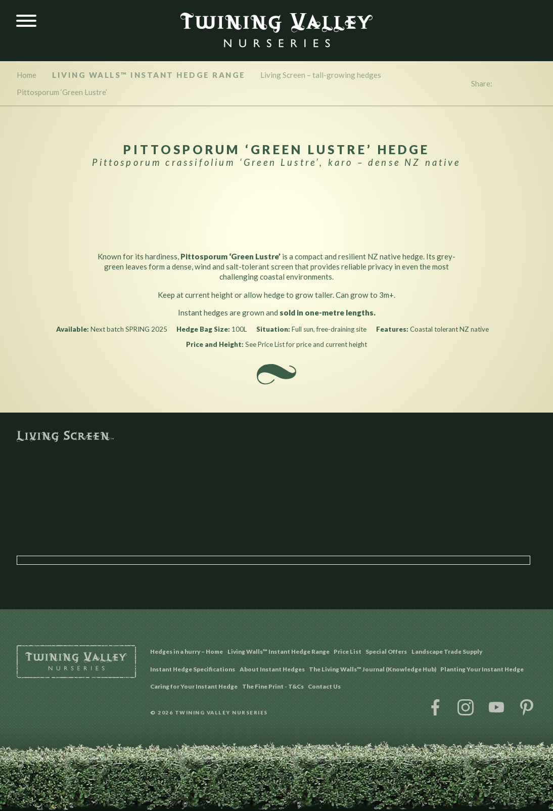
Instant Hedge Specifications (192, 668)
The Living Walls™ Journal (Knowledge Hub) (372, 668)
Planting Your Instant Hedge (482, 668)
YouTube (496, 707)
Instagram (465, 707)
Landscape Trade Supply (446, 651)
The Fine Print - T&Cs (273, 686)
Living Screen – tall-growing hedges (320, 74)
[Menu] (26, 21)
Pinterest (526, 707)
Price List (347, 651)
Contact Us (324, 686)
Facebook (435, 707)
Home (26, 74)
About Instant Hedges (272, 668)
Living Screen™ (276, 436)
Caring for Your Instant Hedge (194, 686)
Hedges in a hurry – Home (186, 651)
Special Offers (386, 651)
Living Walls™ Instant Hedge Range (149, 74)
